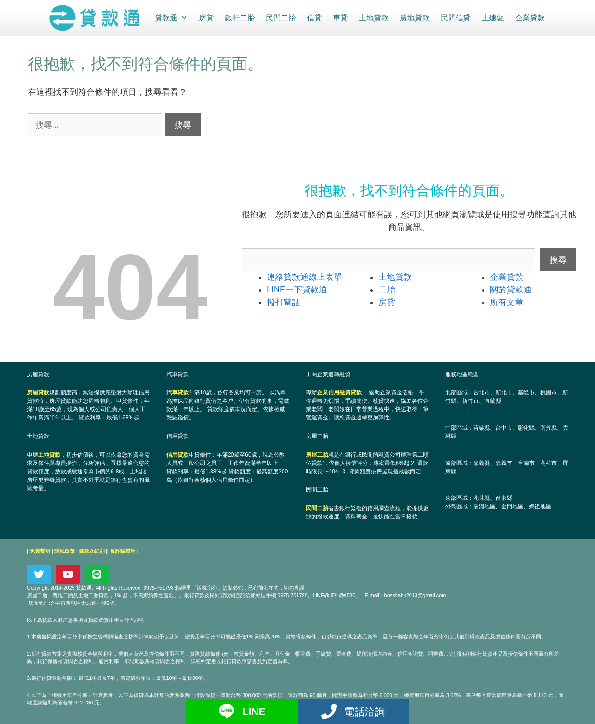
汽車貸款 (177, 392)
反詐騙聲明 (123, 550)
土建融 (492, 17)
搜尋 (558, 259)
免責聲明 (40, 550)
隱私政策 (64, 550)
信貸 (313, 17)
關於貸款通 (511, 289)
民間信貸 (455, 17)
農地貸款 (414, 17)
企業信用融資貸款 (339, 392)
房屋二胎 (317, 454)
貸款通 (173, 17)
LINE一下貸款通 (297, 289)
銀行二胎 (239, 17)
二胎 (386, 289)
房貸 (205, 17)
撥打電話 (283, 301)
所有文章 (506, 301)
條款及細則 (92, 550)
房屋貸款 (38, 392)
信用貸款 (177, 454)
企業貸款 (529, 17)
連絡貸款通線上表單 (304, 276)
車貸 (339, 17)
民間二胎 (280, 17)
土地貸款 (373, 17)
